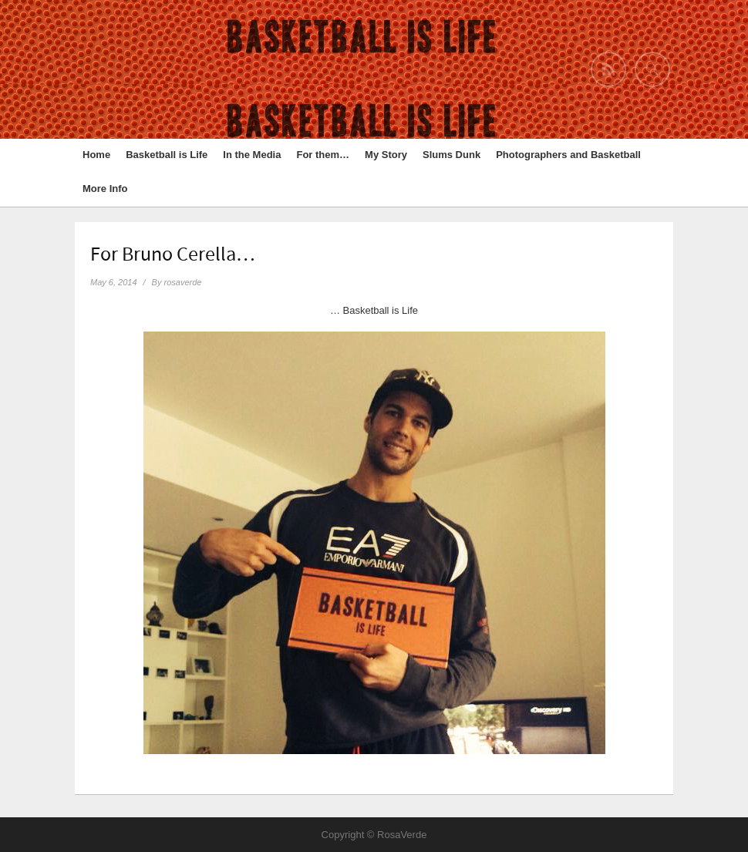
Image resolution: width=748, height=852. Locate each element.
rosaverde (183, 282)
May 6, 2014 (113, 282)
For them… (322, 154)
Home (96, 154)
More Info (105, 188)
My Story (386, 154)
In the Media (252, 154)
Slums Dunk (451, 154)
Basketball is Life (166, 154)
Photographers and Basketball (568, 154)
